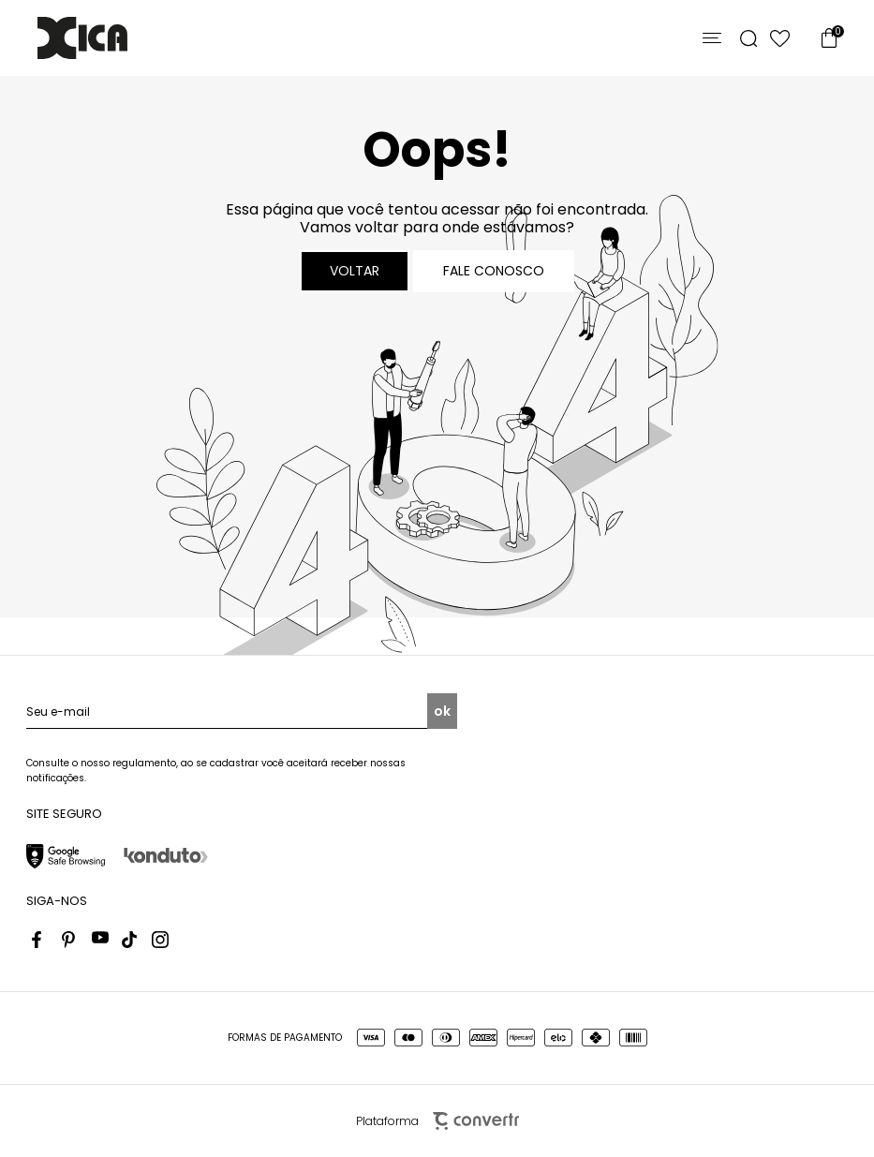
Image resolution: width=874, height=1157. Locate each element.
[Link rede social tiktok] (130, 940)
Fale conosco (493, 270)
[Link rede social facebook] (40, 940)
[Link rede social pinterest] (70, 940)
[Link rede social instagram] (160, 940)
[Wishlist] (779, 38)
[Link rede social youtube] (100, 940)
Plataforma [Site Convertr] (437, 1121)
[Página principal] (82, 38)
